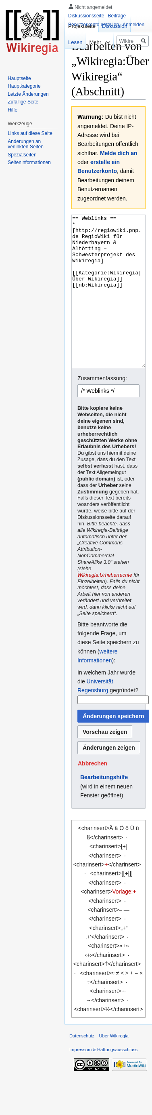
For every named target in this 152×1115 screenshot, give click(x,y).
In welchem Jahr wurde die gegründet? (107, 712)
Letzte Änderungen (28, 94)
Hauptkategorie (24, 86)
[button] (92, 793)
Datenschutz (81, 1066)
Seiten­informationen (29, 162)
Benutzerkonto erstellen (93, 24)
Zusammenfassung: (102, 408)
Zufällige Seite (23, 102)
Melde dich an (118, 153)
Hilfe (12, 110)
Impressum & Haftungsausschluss (103, 1079)
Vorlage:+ (124, 922)
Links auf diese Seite (30, 133)
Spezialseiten (22, 155)
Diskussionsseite (86, 16)
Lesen (70, 42)
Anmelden (133, 24)
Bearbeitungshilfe (104, 807)
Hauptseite (19, 78)
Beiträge (117, 16)
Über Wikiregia (113, 1066)
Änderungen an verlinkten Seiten (26, 144)
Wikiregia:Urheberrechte (104, 605)
